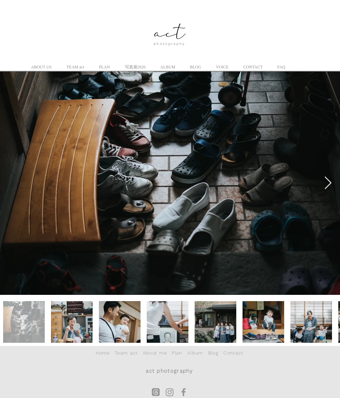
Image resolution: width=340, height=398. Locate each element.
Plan (177, 353)
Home (103, 353)
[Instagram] (169, 392)
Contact (233, 353)
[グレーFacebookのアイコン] (183, 392)
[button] (41, 67)
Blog (213, 353)
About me (155, 353)
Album (195, 353)
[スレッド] (156, 392)
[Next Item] (328, 183)
